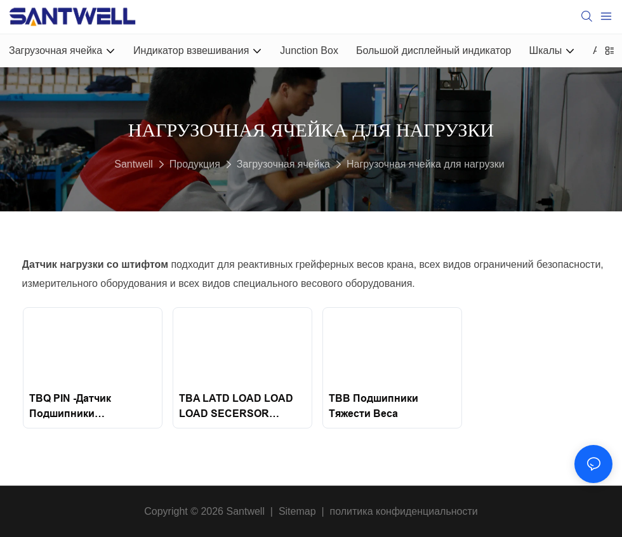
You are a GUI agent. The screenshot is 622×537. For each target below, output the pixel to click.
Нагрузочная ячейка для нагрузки (426, 164)
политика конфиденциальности (404, 511)
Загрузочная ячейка (283, 164)
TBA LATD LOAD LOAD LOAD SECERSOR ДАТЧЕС (236, 407)
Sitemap (297, 511)
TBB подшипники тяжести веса (373, 406)
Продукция (194, 164)
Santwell (133, 164)
